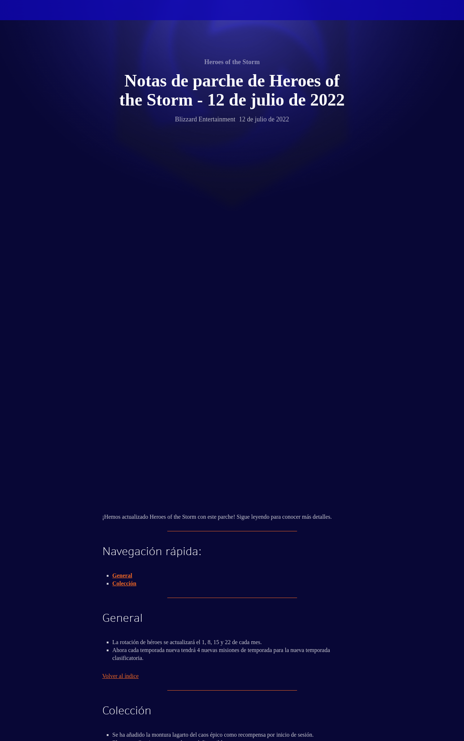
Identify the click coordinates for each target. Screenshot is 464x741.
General (122, 236)
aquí (142, 449)
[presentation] (28, 19)
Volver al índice (120, 337)
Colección (124, 244)
